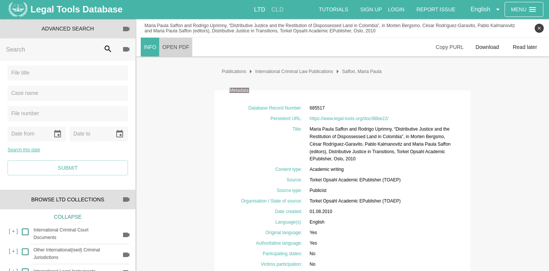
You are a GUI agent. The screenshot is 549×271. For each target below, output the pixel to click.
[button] (486, 9)
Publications (234, 71)
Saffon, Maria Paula (362, 71)
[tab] (259, 10)
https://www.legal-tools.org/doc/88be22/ (349, 118)
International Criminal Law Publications (294, 71)
